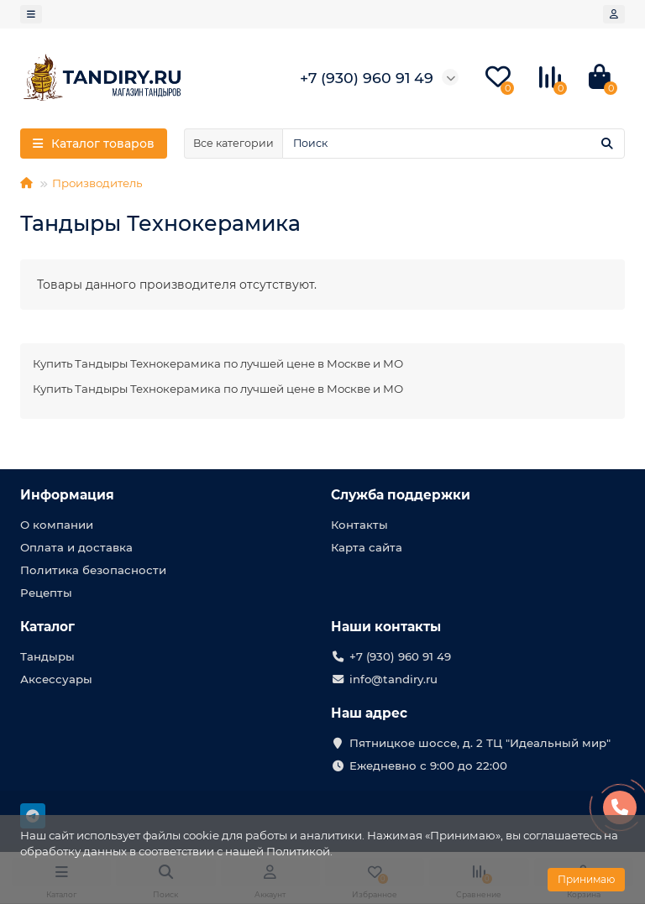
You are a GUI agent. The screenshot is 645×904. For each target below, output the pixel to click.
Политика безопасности (93, 570)
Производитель (97, 183)
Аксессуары (56, 679)
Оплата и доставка (76, 547)
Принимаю (586, 879)
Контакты (359, 524)
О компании (56, 524)
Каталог (47, 627)
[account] (614, 14)
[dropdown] (31, 14)
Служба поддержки (400, 495)
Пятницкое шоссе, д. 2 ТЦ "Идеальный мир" (480, 743)
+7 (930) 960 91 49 (400, 656)
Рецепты (46, 592)
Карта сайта (366, 547)
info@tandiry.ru (393, 679)
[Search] (453, 143)
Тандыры (47, 656)
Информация (67, 495)
